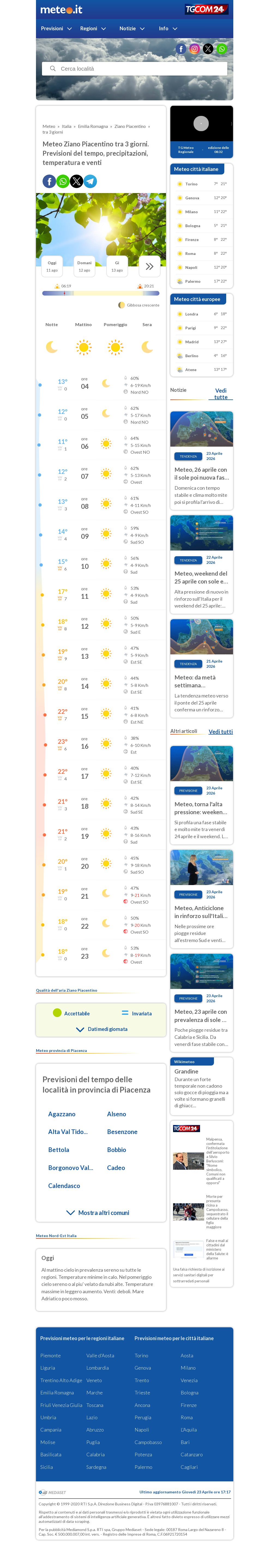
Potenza (143, 1454)
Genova (143, 1368)
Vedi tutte (221, 393)
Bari (185, 1442)
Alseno (116, 1114)
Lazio (92, 1417)
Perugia (143, 1417)
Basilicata (50, 1454)
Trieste (142, 1392)
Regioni (88, 28)
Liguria (47, 1368)
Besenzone (122, 1131)
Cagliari (189, 1467)
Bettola (58, 1149)
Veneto (94, 1380)
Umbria (48, 1417)
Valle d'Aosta (100, 1355)
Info (163, 28)
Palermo (143, 1467)
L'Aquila (189, 1430)
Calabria (95, 1454)
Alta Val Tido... (68, 1131)
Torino (141, 1355)
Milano (188, 1368)
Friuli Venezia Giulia (61, 1405)
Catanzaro (192, 1454)
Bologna (189, 1392)
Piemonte (50, 1355)
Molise (47, 1442)
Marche (94, 1392)
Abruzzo (95, 1430)
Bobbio (116, 1149)
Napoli (142, 1430)
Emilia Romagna (57, 1392)
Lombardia (97, 1368)
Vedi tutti (221, 731)
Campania (50, 1430)
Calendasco (64, 1185)
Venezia (189, 1380)
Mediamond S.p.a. (81, 1529)
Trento (142, 1380)
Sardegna (96, 1467)
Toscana (94, 1405)
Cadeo (116, 1167)
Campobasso (148, 1442)
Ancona (142, 1405)
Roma (187, 1417)
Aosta (187, 1355)
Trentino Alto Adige (61, 1380)
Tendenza (188, 456)
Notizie (128, 28)
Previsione (188, 791)
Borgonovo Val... (70, 1167)
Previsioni (52, 28)
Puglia (93, 1442)
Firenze (189, 1405)
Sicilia (46, 1467)
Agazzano (61, 1114)
